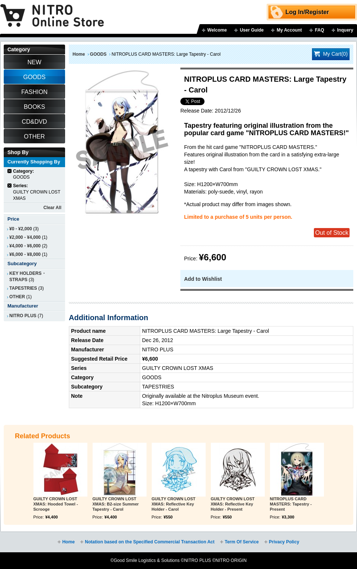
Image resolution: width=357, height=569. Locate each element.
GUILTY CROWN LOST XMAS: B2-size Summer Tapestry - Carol (116, 504)
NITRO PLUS (22, 315)
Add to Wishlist (203, 279)
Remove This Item (9, 171)
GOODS (98, 54)
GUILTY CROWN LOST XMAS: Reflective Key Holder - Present (233, 504)
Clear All (52, 207)
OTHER (17, 296)
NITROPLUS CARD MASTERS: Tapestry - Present (291, 504)
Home (79, 54)
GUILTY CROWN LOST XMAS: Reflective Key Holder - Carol (174, 504)
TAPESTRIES (23, 288)
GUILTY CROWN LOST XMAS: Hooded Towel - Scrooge (55, 504)
